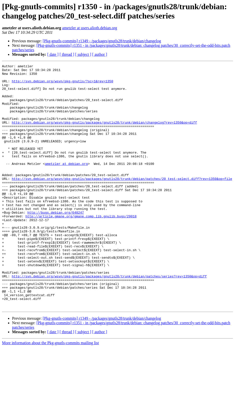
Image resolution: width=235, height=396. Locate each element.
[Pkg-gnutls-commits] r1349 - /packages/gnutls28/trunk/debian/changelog (102, 41)
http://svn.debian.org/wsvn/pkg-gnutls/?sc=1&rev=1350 (62, 85)
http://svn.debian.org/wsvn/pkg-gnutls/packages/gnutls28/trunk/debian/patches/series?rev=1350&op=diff (109, 319)
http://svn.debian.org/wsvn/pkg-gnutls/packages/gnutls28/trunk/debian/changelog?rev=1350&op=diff (104, 134)
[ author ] (99, 54)
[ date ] (52, 54)
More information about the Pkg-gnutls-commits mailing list (50, 391)
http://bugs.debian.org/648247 (55, 242)
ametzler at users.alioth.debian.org (89, 28)
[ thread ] (67, 54)
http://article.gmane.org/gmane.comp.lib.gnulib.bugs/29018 (81, 247)
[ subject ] (83, 54)
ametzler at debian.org (66, 184)
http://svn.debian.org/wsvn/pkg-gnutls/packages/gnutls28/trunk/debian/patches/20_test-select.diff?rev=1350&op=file (122, 202)
